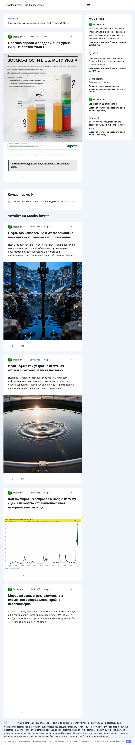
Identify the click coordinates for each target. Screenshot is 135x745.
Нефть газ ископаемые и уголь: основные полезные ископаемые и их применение (66, 289)
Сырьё (46, 32)
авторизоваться (66, 256)
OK (128, 741)
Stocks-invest (14, 5)
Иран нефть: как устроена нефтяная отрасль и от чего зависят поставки (59, 469)
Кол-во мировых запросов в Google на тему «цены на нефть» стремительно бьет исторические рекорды (58, 648)
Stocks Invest (17, 32)
